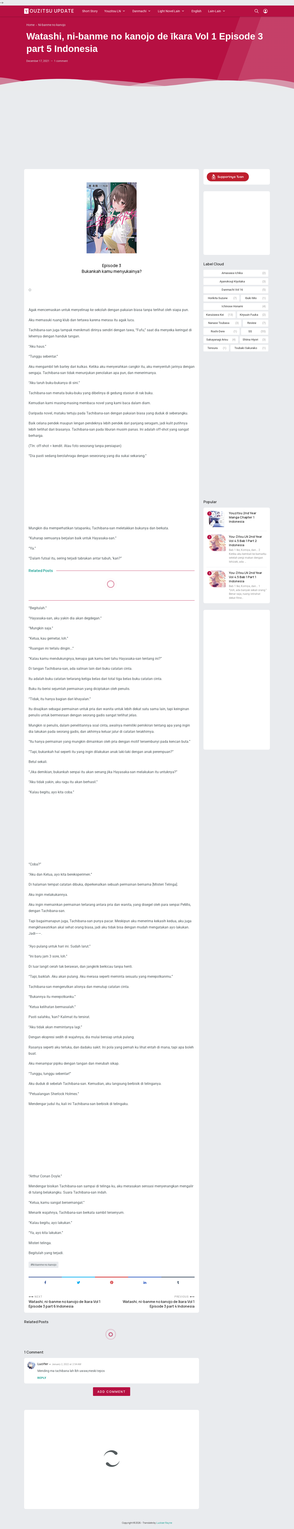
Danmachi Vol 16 (232, 289)
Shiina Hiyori (250, 339)
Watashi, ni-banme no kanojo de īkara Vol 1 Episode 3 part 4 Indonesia (159, 1304)
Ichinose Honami (232, 306)
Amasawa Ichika (232, 273)
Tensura (212, 348)
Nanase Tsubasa (218, 323)
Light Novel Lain (169, 11)
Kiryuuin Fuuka (249, 314)
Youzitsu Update (49, 11)
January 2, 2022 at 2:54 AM (66, 1364)
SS (250, 331)
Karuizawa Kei (215, 314)
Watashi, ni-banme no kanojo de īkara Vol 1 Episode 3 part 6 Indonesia (65, 1304)
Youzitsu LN (112, 11)
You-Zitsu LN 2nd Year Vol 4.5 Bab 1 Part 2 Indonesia (245, 540)
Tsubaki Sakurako (245, 348)
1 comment (61, 61)
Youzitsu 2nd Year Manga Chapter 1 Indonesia (242, 517)
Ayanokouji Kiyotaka (232, 281)
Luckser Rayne (164, 1522)
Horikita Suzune (218, 298)
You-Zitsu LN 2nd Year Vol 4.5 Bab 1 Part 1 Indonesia (245, 577)
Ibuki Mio (251, 298)
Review (251, 323)
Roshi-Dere (218, 331)
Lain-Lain (214, 11)
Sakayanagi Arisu (217, 339)
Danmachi (139, 11)
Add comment (111, 1391)
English (196, 11)
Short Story (90, 11)
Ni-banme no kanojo (44, 1264)
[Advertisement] (147, 131)
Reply (41, 1377)
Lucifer (42, 1364)
